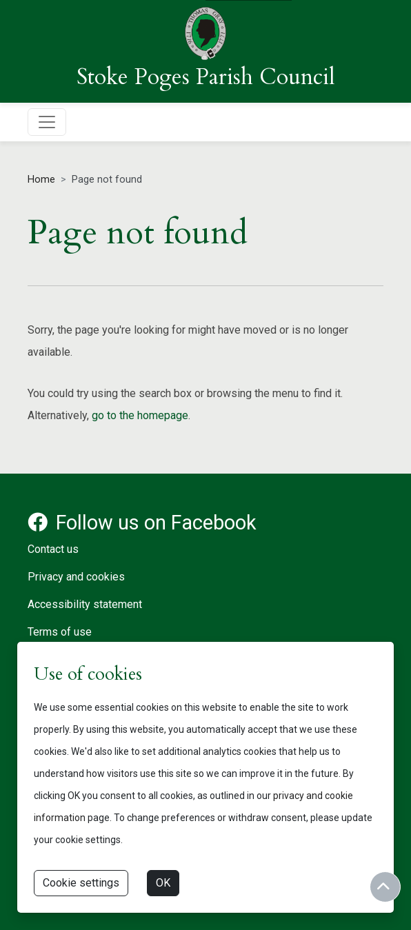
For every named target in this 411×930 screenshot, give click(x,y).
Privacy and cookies (76, 576)
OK (163, 882)
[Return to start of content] (385, 886)
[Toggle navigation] (47, 122)
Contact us (53, 549)
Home (41, 179)
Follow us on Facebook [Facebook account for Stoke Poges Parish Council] (142, 522)
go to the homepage (140, 415)
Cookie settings (81, 882)
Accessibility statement (85, 604)
